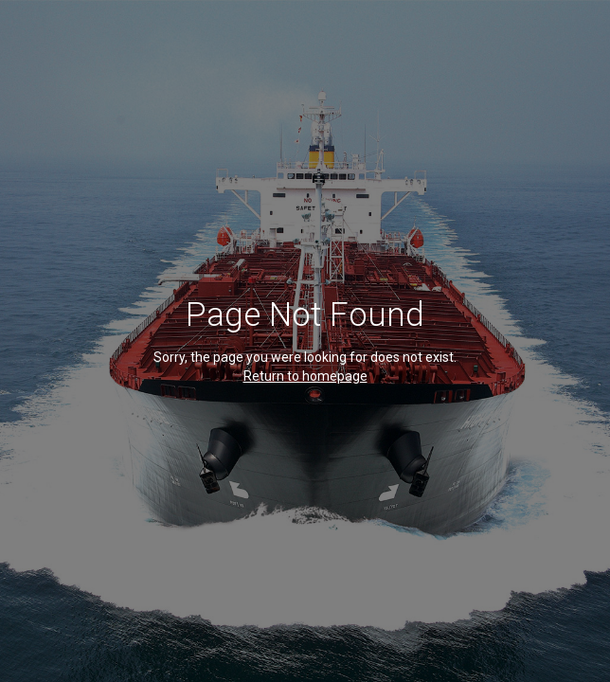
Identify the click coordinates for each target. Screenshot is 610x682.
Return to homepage (305, 376)
